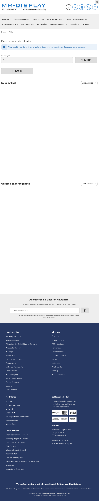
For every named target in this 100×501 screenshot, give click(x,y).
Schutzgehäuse (55, 19)
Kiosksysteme (38, 20)
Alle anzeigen (89, 83)
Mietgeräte (42, 24)
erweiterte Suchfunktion (43, 47)
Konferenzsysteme (77, 19)
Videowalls (27, 24)
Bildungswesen (10, 24)
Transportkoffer (58, 24)
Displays (6, 19)
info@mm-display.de (64, 443)
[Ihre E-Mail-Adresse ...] (45, 310)
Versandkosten (33, 489)
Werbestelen (21, 19)
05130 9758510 (64, 441)
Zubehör (75, 24)
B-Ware (86, 24)
